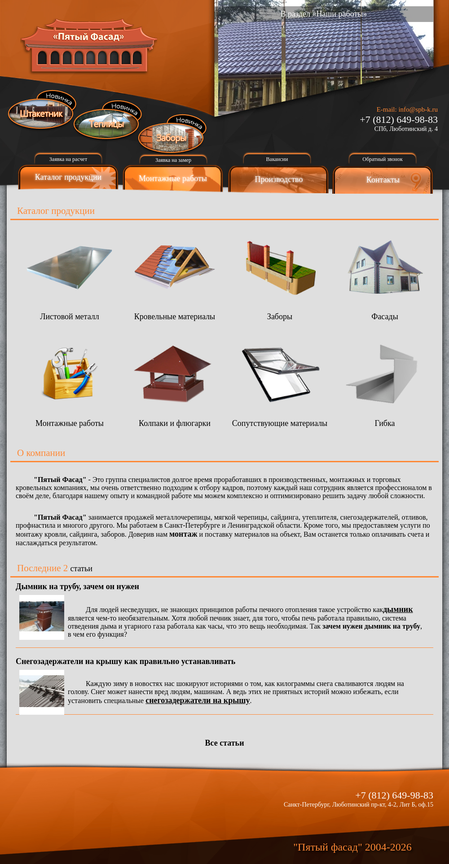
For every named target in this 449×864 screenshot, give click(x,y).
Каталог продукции (68, 177)
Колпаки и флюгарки (175, 418)
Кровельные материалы (175, 312)
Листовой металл (69, 312)
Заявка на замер (173, 160)
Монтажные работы (173, 178)
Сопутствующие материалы (279, 418)
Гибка (385, 418)
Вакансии (277, 159)
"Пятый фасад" (327, 847)
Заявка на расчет (68, 159)
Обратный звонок (382, 159)
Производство (279, 179)
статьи (81, 568)
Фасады (385, 312)
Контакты (383, 179)
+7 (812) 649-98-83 (399, 119)
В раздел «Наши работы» (324, 13)
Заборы (280, 312)
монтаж (183, 534)
